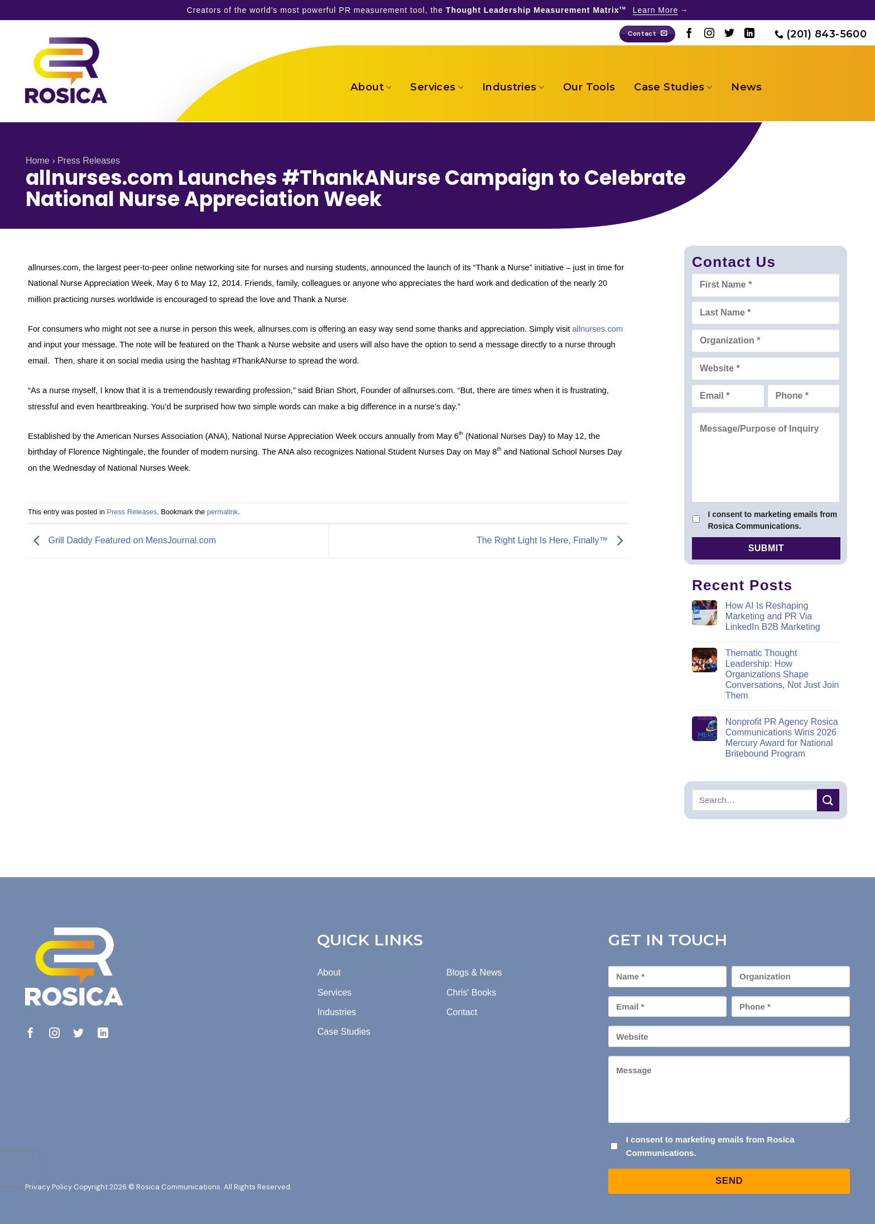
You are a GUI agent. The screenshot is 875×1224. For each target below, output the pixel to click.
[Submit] (828, 800)
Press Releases (88, 160)
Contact (461, 1012)
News (746, 86)
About (370, 86)
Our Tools (589, 86)
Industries (513, 86)
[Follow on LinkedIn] (749, 34)
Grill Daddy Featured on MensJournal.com (122, 540)
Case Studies (673, 86)
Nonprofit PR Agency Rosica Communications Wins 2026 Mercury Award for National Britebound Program (781, 738)
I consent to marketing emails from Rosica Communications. (772, 520)
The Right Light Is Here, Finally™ (552, 540)
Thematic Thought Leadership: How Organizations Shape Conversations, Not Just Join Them (782, 674)
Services (436, 86)
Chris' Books (471, 992)
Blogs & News (474, 972)
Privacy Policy (48, 1187)
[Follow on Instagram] (709, 34)
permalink (222, 512)
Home (38, 160)
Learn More (656, 10)
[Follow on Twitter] (729, 34)
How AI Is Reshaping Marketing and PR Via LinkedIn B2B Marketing (772, 616)
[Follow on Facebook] (689, 34)
